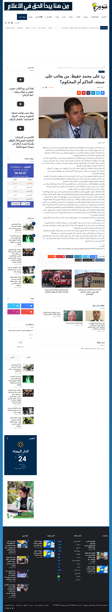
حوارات (30, 17)
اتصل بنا (33, 28)
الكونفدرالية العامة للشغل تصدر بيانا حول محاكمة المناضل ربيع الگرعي (90, 557)
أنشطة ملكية (95, 17)
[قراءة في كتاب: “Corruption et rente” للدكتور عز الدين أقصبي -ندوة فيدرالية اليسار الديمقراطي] (22, 544)
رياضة (71, 17)
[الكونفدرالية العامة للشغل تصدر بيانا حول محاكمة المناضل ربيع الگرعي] (102, 555)
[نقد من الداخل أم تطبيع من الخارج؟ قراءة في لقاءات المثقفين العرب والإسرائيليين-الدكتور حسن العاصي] (95, 316)
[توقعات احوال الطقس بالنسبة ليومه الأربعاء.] (48, 553)
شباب (78, 563)
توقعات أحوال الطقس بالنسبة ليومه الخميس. (90, 569)
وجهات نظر (22, 17)
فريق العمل (20, 28)
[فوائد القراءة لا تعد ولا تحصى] (73, 316)
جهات (57, 17)
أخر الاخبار (77, 570)
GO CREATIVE (57, 605)
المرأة (78, 576)
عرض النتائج (20, 346)
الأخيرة (28, 357)
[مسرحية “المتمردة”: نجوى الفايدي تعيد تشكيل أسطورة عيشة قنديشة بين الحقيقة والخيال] (28, 238)
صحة (78, 567)
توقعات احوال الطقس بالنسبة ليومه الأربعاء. (37, 553)
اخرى (78, 557)
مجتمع (86, 17)
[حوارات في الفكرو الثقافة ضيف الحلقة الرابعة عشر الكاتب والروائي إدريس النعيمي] (22, 587)
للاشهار (27, 28)
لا (30, 338)
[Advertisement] (56, 47)
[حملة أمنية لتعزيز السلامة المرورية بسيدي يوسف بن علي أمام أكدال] (28, 227)
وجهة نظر (94, 67)
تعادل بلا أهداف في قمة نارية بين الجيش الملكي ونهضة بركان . (14, 269)
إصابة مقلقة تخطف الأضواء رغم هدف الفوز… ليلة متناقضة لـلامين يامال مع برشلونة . (15, 281)
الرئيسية (104, 17)
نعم (30, 334)
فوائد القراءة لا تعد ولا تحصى (74, 323)
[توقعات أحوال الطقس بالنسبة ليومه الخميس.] (102, 569)
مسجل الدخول (92, 348)
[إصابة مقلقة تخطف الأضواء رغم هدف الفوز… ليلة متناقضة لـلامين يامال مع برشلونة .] (28, 280)
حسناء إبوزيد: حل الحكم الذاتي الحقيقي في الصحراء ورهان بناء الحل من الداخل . (10, 575)
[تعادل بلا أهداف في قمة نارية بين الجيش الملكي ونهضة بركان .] (28, 270)
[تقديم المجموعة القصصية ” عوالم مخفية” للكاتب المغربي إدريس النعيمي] (22, 560)
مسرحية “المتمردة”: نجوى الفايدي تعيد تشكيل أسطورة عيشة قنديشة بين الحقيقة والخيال (75, 28)
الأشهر (12, 357)
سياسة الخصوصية (10, 28)
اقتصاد (78, 17)
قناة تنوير (38, 17)
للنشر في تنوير (42, 28)
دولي (64, 17)
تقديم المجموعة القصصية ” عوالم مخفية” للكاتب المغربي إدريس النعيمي (10, 561)
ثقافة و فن (49, 17)
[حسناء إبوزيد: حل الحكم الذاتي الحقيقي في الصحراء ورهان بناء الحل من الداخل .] (22, 573)
